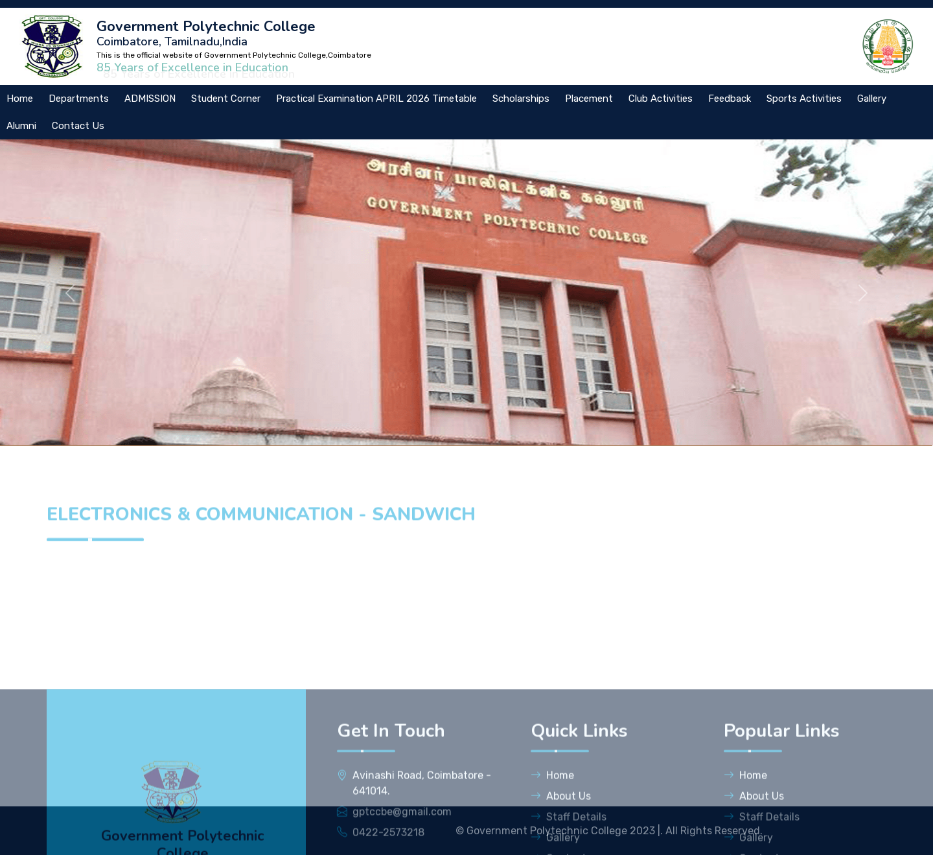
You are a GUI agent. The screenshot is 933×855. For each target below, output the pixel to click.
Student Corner (225, 98)
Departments (79, 98)
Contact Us (78, 126)
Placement (589, 98)
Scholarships (520, 98)
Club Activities (660, 98)
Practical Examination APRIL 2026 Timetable (376, 98)
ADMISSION (150, 98)
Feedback (729, 98)
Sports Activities (804, 98)
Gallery (871, 98)
